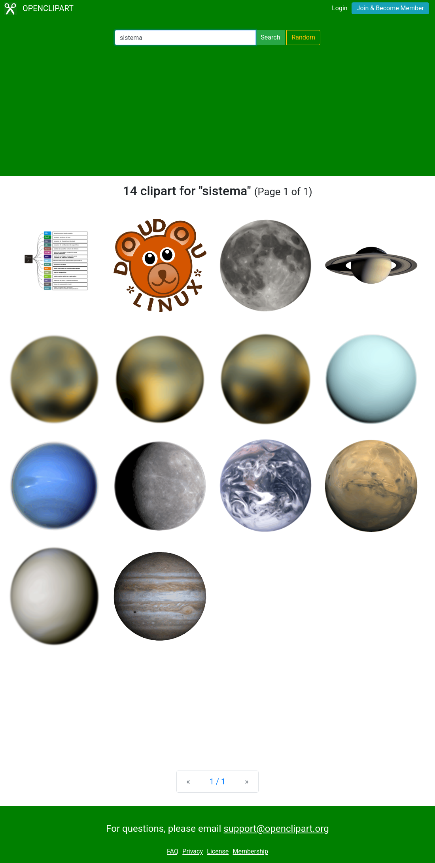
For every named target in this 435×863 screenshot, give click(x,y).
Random (303, 37)
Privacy (192, 851)
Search (270, 37)
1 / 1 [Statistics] (218, 781)
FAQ (172, 851)
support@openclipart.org (276, 828)
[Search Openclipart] (185, 37)
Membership (250, 851)
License (218, 851)
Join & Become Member (390, 8)
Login (339, 8)
